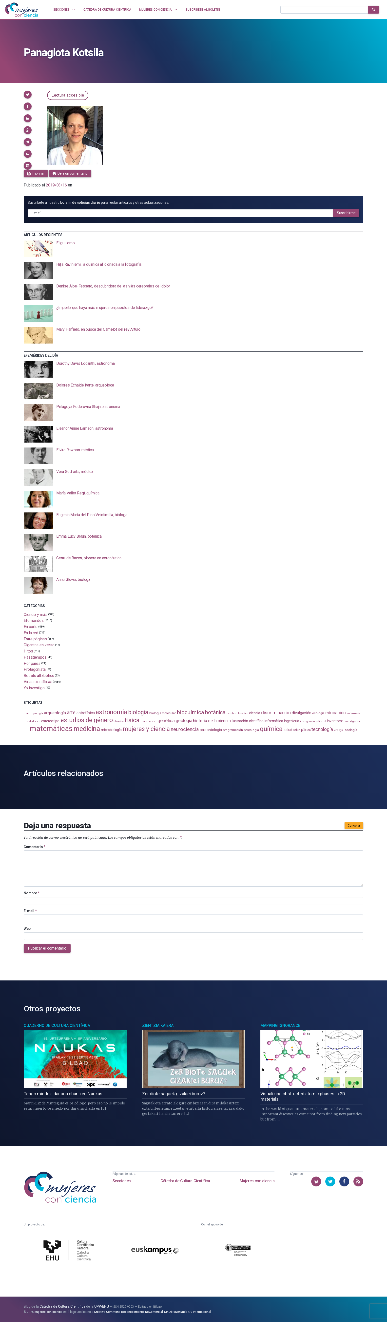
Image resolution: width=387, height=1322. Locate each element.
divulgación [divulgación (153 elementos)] (301, 713)
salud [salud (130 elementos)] (288, 730)
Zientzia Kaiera (158, 1025)
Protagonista (35, 669)
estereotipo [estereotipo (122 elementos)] (50, 721)
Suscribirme (346, 213)
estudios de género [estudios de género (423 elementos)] (86, 720)
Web (27, 929)
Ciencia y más (35, 614)
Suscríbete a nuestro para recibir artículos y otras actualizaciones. (98, 202)
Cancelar (354, 825)
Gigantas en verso (39, 645)
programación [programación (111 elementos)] (233, 730)
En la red (31, 632)
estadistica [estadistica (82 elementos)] (33, 721)
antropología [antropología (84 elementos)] (34, 713)
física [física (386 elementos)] (132, 720)
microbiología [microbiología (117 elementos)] (111, 730)
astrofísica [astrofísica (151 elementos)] (86, 713)
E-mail (30, 911)
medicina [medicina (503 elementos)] (87, 729)
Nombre (31, 893)
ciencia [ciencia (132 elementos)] (254, 713)
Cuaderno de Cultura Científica (57, 1025)
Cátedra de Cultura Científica (185, 1181)
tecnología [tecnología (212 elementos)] (322, 729)
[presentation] (193, 249)
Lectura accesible (68, 95)
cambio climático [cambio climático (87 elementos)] (237, 713)
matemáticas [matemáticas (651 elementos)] (51, 728)
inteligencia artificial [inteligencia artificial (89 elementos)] (313, 721)
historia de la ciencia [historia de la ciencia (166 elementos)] (212, 720)
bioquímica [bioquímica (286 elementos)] (190, 712)
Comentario (34, 847)
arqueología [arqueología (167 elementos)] (55, 712)
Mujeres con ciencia (257, 1181)
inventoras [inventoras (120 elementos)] (335, 721)
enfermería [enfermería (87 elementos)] (354, 713)
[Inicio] (21, 9)
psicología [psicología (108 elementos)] (251, 730)
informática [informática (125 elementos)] (274, 721)
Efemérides (34, 620)
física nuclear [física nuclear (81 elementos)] (148, 721)
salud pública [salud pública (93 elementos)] (302, 730)
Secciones (122, 1181)
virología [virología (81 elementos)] (339, 730)
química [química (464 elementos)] (271, 728)
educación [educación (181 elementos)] (335, 712)
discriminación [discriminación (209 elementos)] (276, 712)
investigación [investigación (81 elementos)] (352, 721)
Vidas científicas (38, 681)
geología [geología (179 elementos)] (184, 720)
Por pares (32, 663)
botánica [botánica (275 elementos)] (215, 712)
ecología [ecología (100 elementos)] (318, 713)
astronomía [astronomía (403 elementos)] (111, 712)
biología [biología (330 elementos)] (138, 712)
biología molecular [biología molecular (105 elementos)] (162, 713)
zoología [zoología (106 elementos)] (351, 730)
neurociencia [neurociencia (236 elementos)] (185, 729)
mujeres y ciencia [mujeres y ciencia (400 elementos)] (146, 728)
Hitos (28, 651)
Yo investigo (34, 687)
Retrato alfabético (39, 675)
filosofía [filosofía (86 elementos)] (118, 721)
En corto (31, 626)
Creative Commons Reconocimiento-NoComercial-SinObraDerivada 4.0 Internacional (152, 1312)
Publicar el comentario (47, 948)
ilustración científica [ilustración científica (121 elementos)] (248, 721)
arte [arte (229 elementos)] (71, 712)
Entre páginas (35, 638)
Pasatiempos (35, 657)
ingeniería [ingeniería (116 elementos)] (291, 721)
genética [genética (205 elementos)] (166, 720)
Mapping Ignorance (280, 1025)
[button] (28, 95)
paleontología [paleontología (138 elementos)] (211, 730)
